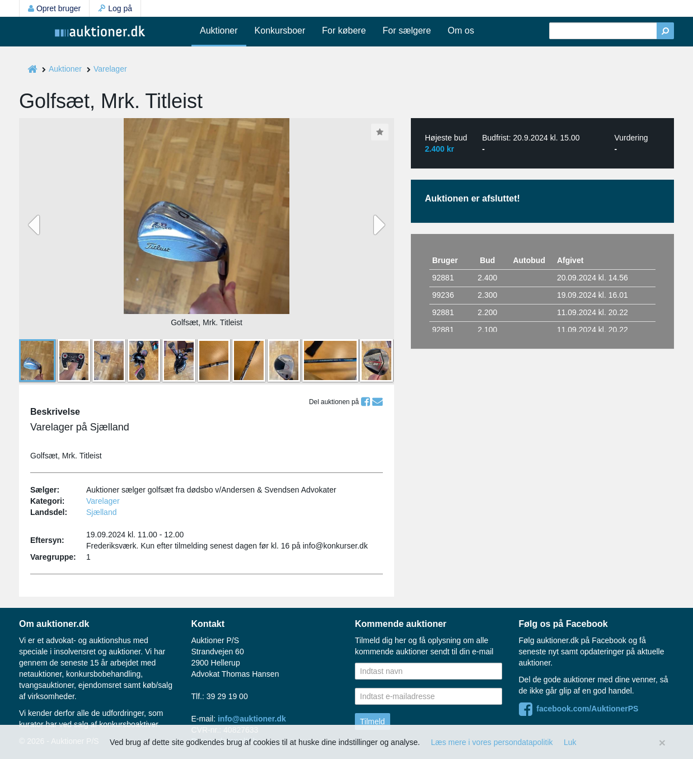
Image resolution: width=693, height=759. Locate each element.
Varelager (110, 68)
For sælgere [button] (407, 30)
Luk (570, 742)
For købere (344, 30)
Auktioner (219, 30)
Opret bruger (54, 8)
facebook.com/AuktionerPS (579, 708)
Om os (461, 30)
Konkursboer (280, 30)
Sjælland (101, 512)
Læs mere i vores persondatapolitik (492, 742)
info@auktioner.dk (252, 718)
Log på (115, 8)
